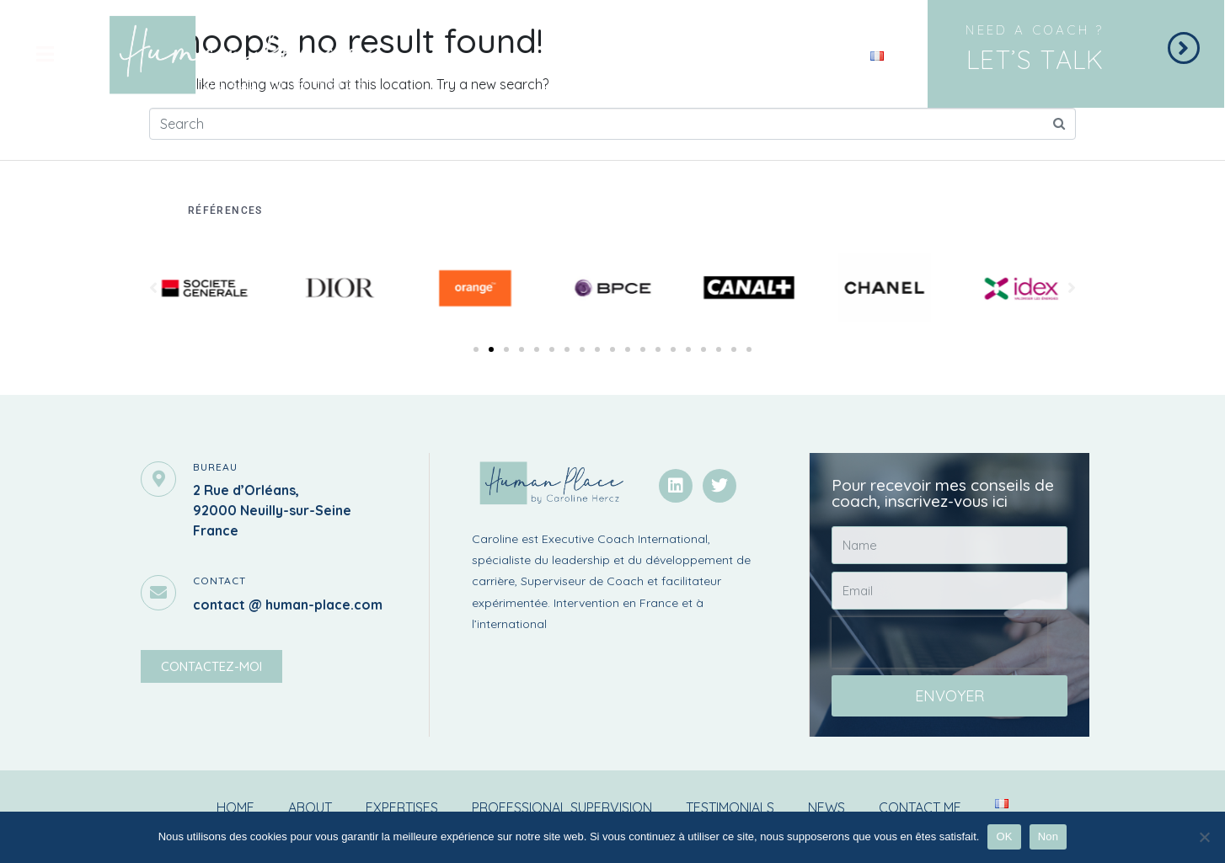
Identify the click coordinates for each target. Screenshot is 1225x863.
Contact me (920, 807)
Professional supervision (562, 807)
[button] (476, 349)
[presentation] (939, 642)
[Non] (1204, 836)
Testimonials (730, 807)
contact (219, 580)
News (826, 807)
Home (235, 807)
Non (1048, 836)
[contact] (158, 592)
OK (1004, 836)
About (310, 807)
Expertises (402, 807)
